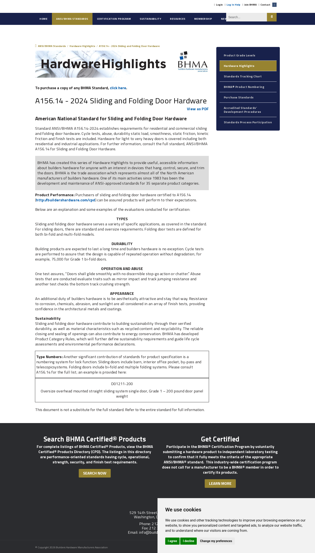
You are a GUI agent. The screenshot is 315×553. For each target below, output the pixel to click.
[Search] (246, 17)
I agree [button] (172, 541)
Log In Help (233, 5)
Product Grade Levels (239, 55)
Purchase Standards (239, 97)
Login (219, 5)
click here (118, 88)
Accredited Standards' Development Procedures (242, 109)
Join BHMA (250, 5)
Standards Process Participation (248, 122)
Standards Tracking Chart (243, 76)
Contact (265, 5)
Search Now (94, 473)
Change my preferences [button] (216, 541)
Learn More (220, 483)
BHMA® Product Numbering (244, 86)
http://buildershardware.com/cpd (65, 200)
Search (272, 17)
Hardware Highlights (239, 65)
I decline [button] (188, 541)
